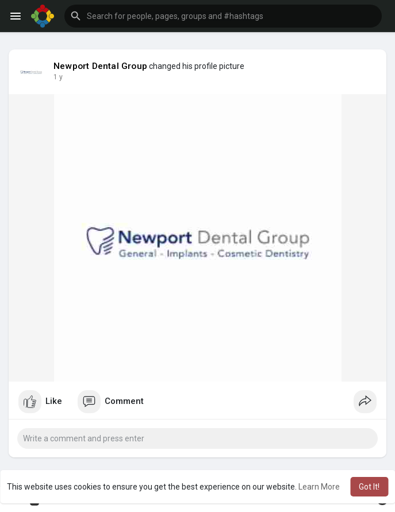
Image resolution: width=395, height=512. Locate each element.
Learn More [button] (319, 486)
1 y (58, 77)
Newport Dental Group (100, 66)
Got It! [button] (369, 486)
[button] (223, 16)
